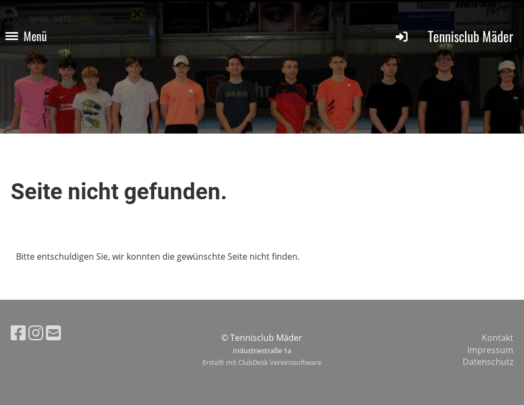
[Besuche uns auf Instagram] (35, 332)
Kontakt (497, 338)
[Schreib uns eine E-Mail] (53, 332)
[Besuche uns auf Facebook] (18, 332)
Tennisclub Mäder (470, 36)
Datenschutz (488, 362)
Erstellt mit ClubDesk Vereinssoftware (261, 362)
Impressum (490, 350)
